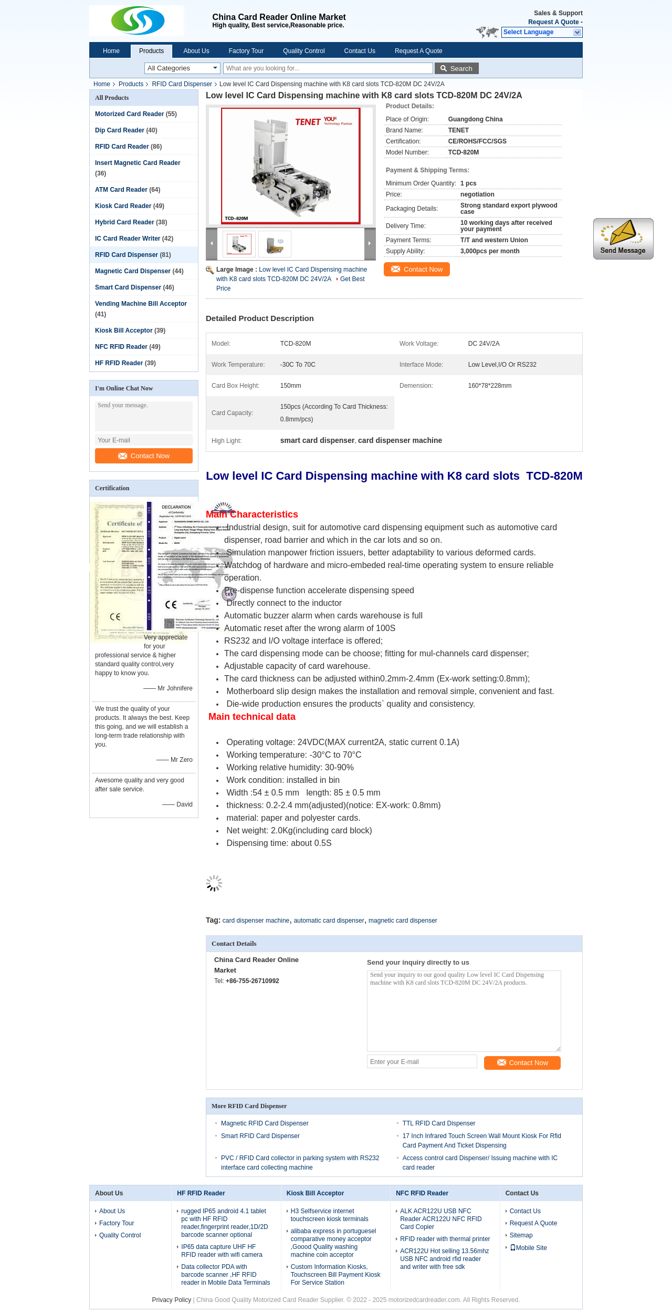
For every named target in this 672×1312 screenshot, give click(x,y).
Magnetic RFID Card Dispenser (265, 1123)
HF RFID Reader (119, 363)
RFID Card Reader (122, 146)
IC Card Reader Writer (127, 238)
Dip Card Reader (119, 130)
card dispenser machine (256, 920)
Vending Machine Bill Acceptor (141, 303)
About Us (196, 51)
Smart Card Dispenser (128, 287)
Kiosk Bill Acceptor (124, 330)
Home (111, 51)
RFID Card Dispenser (182, 84)
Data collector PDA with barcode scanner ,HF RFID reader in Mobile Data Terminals (225, 1274)
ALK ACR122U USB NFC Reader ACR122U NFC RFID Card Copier (440, 1219)
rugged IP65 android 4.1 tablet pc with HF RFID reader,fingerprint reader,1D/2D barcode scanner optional (224, 1222)
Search (461, 69)
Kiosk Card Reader (123, 206)
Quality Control (303, 51)
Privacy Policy (172, 1300)
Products (151, 51)
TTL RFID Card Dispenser (439, 1123)
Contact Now (144, 456)
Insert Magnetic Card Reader (138, 163)
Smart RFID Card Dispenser (260, 1136)
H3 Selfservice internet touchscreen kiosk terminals (330, 1215)
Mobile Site (528, 1248)
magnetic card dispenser (403, 920)
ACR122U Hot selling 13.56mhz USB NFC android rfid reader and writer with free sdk (444, 1258)
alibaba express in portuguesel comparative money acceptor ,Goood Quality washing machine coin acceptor (333, 1242)
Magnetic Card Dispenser (133, 271)
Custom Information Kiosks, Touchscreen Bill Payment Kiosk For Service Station (336, 1274)
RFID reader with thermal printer (445, 1239)
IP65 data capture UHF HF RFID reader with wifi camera (221, 1250)
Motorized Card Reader (129, 114)
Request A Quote (553, 22)
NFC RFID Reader (121, 346)
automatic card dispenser (329, 920)
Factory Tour (246, 51)
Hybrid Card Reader (124, 222)
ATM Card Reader (121, 189)
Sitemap (521, 1235)
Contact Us (359, 51)
